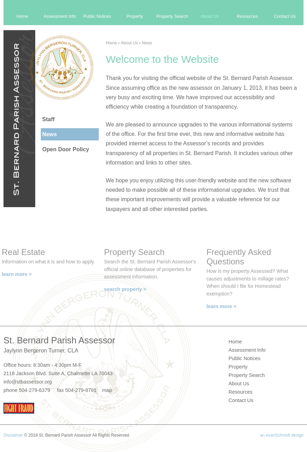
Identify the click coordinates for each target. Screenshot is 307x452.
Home (111, 43)
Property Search (172, 16)
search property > (125, 289)
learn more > (17, 274)
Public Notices (97, 16)
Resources (247, 16)
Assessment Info (60, 16)
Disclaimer (13, 435)
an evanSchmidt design (282, 435)
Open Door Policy (65, 149)
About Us (129, 43)
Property (135, 16)
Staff (48, 119)
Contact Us (284, 16)
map (107, 390)
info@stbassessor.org (27, 382)
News (147, 43)
